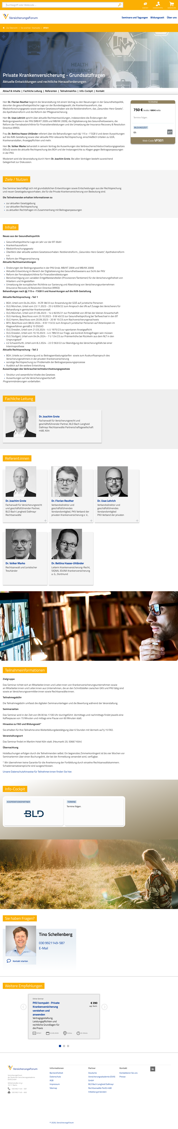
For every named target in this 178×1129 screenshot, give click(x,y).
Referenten (51, 91)
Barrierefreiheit (56, 1072)
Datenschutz (55, 1076)
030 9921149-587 (52, 942)
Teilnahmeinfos (68, 91)
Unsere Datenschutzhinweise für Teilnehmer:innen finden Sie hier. (37, 771)
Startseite (36, 27)
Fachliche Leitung (33, 91)
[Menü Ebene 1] (134, 20)
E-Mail (43, 948)
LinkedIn (152, 1069)
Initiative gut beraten (97, 1091)
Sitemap (53, 1088)
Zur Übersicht (12, 27)
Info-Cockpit (86, 91)
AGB (51, 1080)
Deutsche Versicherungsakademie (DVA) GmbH (101, 1076)
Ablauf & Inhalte (12, 91)
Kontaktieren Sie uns (128, 1072)
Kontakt (100, 91)
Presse (122, 1076)
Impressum (55, 1084)
